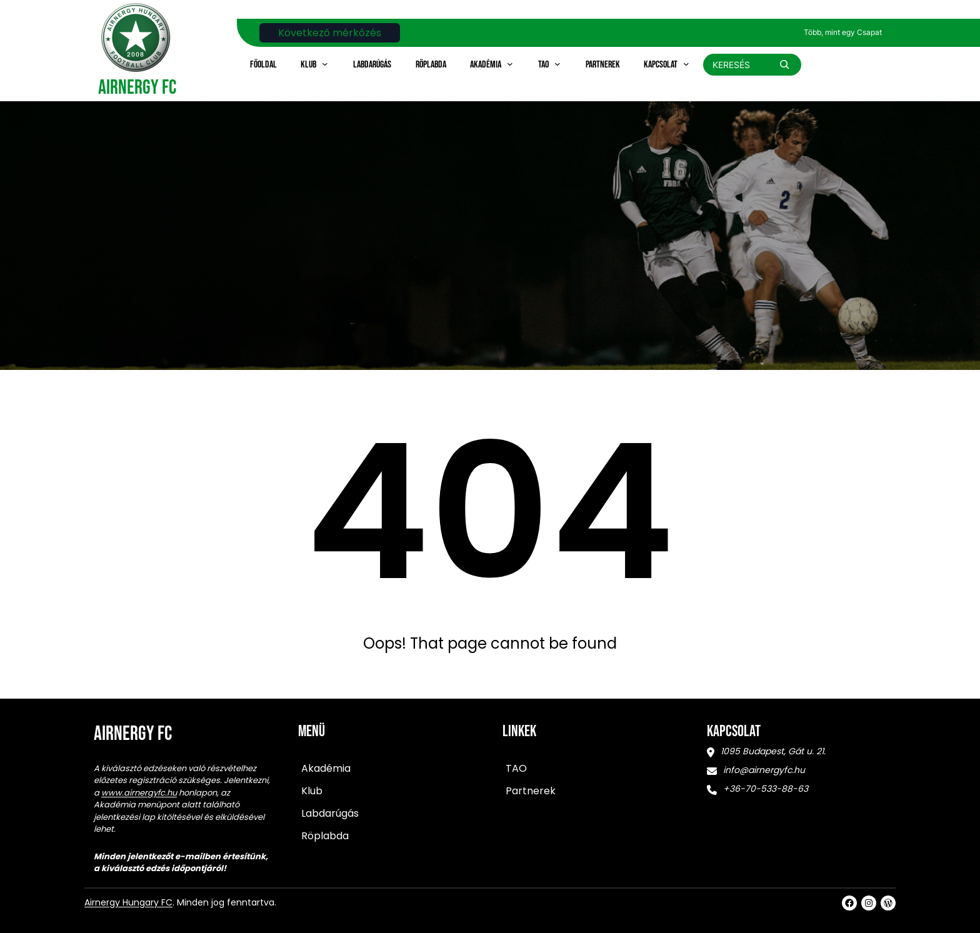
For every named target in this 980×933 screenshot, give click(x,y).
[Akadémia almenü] (510, 64)
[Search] (784, 64)
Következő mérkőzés (329, 33)
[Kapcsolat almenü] (686, 64)
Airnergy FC (137, 88)
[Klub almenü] (325, 64)
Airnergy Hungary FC (128, 902)
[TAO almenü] (557, 64)
